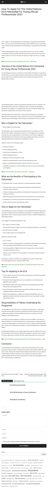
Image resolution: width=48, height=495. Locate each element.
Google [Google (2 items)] (30, 468)
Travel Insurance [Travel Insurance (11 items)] (23, 481)
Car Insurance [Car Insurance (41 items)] (18, 465)
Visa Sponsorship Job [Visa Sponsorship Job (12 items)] (18, 483)
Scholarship (8, 5)
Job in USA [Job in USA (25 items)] (33, 473)
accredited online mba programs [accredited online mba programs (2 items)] (8, 460)
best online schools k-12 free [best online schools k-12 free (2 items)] (15, 462)
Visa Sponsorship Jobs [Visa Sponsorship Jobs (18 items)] (33, 483)
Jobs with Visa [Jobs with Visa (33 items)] (14, 476)
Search (3, 452)
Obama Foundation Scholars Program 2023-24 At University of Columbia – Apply (24, 339)
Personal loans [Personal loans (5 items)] (10, 478)
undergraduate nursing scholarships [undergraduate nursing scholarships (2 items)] (36, 481)
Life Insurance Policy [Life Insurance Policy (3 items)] (37, 476)
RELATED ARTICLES (7, 381)
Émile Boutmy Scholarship (17, 399)
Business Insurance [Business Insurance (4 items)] (38, 462)
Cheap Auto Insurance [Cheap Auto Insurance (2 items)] (35, 465)
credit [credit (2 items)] (41, 465)
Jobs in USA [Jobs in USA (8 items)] (5, 476)
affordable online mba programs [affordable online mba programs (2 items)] (21, 460)
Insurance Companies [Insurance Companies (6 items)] (7, 473)
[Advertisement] (24, 29)
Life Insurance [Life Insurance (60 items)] (26, 476)
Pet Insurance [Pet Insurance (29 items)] (20, 478)
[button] (2, 2)
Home (3, 5)
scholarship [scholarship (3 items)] (15, 481)
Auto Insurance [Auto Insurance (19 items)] (33, 460)
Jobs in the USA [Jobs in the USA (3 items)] (41, 473)
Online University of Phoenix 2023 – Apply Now (12, 375)
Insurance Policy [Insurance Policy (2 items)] (26, 473)
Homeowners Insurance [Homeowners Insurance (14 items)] (19, 470)
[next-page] (5, 407)
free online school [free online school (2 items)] (25, 468)
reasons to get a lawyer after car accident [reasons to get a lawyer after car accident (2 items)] (34, 478)
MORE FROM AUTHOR (19, 381)
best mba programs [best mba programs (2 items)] (5, 462)
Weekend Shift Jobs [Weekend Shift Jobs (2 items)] (5, 486)
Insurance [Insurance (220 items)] (33, 470)
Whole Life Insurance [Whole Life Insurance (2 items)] (14, 486)
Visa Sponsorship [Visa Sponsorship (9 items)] (6, 484)
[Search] (46, 2)
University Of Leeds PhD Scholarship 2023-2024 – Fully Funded (20, 61)
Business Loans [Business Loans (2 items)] (4, 465)
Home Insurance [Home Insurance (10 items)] (6, 471)
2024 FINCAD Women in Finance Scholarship (23, 392)
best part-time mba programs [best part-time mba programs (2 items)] (27, 462)
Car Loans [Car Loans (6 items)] (27, 465)
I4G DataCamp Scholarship (17, 385)
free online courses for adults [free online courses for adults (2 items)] (15, 468)
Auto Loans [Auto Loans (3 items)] (41, 460)
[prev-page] (2, 407)
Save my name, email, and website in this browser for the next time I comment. (21, 441)
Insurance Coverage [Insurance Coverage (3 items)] (18, 473)
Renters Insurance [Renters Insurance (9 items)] (7, 481)
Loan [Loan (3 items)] (43, 476)
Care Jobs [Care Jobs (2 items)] (10, 465)
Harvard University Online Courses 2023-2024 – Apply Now (19, 172)
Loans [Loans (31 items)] (4, 478)
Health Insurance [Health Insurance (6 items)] (37, 468)
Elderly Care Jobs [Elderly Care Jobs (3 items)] (5, 468)
